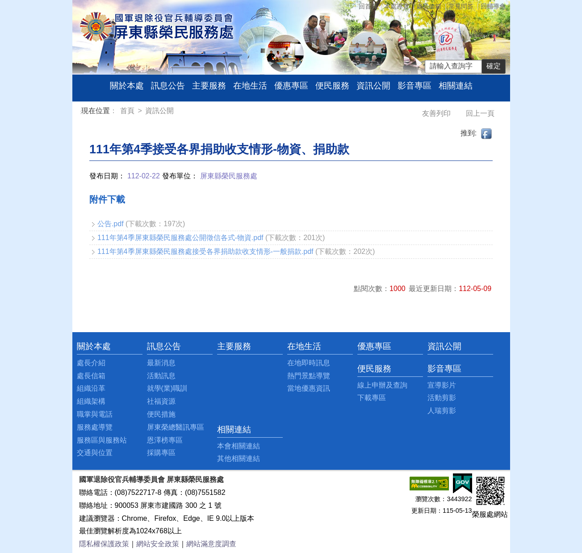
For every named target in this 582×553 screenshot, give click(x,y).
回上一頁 (480, 113)
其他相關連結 (238, 458)
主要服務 (209, 85)
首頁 (128, 110)
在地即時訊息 (308, 363)
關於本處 (127, 85)
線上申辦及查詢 (382, 385)
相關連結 (456, 85)
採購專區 (161, 452)
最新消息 (161, 363)
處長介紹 (91, 363)
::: (82, 112)
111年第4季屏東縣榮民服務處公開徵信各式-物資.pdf (180, 237)
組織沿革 (91, 388)
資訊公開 (373, 85)
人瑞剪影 (441, 410)
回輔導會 (493, 6)
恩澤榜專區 (165, 440)
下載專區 (371, 397)
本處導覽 (396, 6)
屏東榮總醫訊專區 (175, 427)
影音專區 (414, 85)
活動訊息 (161, 376)
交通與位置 (95, 452)
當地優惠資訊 (308, 388)
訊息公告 (168, 85)
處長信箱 (428, 6)
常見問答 (460, 6)
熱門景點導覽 (308, 376)
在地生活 (250, 85)
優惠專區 (291, 85)
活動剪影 (441, 397)
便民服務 (332, 85)
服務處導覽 (95, 427)
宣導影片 (441, 385)
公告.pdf (110, 224)
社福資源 (161, 401)
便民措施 (161, 414)
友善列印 (437, 113)
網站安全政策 (157, 544)
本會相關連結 (238, 446)
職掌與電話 (95, 414)
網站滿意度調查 (211, 544)
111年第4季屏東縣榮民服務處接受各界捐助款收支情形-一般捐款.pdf (205, 251)
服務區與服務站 (102, 440)
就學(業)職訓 (167, 388)
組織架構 (91, 401)
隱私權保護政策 (104, 544)
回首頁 (368, 6)
